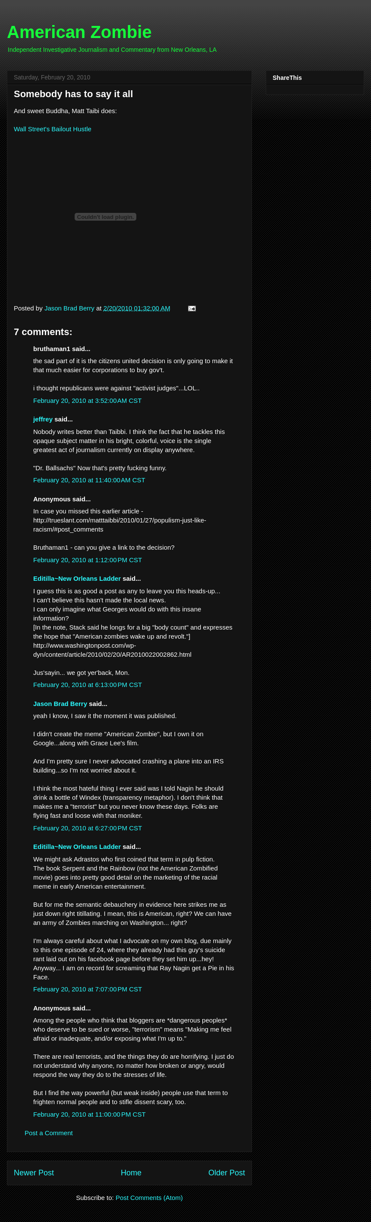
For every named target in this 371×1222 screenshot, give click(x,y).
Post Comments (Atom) (149, 1197)
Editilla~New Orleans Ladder (77, 578)
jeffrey (43, 419)
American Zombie (79, 31)
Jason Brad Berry (60, 703)
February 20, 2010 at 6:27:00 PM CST (87, 828)
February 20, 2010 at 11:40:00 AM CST (89, 480)
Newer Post (34, 1172)
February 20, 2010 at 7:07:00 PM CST (87, 989)
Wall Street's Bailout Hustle (52, 129)
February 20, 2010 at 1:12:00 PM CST (87, 560)
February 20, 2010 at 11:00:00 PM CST (89, 1114)
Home (131, 1172)
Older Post (226, 1172)
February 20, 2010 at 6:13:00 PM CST (87, 684)
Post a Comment (49, 1133)
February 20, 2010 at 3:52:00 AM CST (87, 400)
